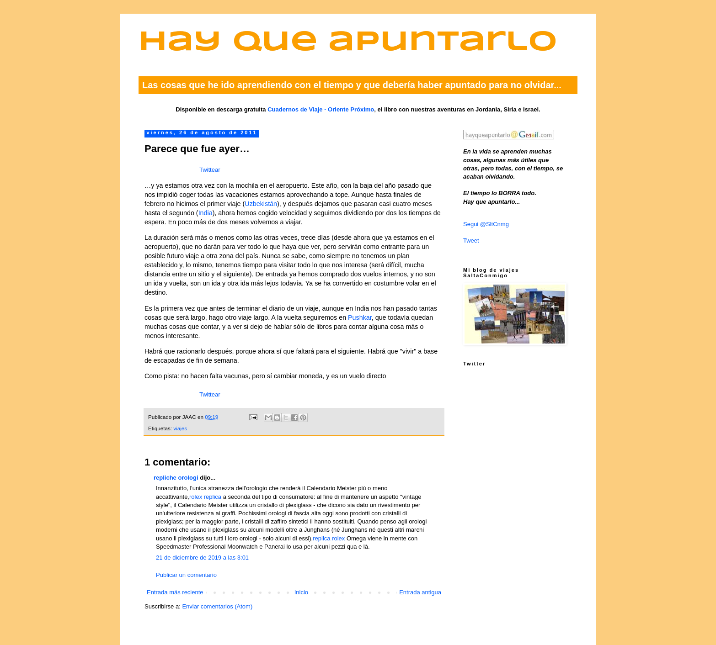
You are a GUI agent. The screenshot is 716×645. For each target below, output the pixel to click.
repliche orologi (176, 477)
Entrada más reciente (175, 592)
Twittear (209, 169)
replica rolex (329, 538)
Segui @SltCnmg (486, 224)
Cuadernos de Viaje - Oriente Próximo (320, 109)
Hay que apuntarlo (348, 42)
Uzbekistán (261, 203)
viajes (180, 428)
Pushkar (360, 317)
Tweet (471, 240)
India (205, 213)
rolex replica (205, 496)
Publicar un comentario (186, 574)
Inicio (301, 592)
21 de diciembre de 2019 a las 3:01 (202, 557)
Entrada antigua (420, 592)
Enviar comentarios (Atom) (217, 606)
